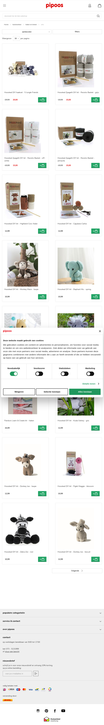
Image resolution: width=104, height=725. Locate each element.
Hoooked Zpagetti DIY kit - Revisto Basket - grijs (78, 92)
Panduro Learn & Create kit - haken (19, 420)
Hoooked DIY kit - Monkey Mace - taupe (21, 289)
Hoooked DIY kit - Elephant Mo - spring (74, 289)
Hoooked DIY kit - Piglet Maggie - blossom (76, 486)
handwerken (16, 24)
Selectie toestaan (52, 392)
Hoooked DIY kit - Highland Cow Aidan (21, 223)
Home (6, 24)
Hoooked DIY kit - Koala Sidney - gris (73, 420)
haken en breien (31, 24)
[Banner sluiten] (100, 331)
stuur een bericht (12, 651)
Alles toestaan (85, 392)
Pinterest (48, 711)
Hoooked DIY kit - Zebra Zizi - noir (18, 552)
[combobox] (52, 16)
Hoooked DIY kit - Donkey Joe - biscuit (74, 552)
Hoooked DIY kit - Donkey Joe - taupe (20, 486)
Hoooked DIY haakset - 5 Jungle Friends (21, 92)
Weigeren (19, 392)
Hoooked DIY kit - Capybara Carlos (72, 223)
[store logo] (54, 5)
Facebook (56, 711)
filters (77, 31)
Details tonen (88, 384)
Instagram (39, 711)
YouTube (64, 711)
